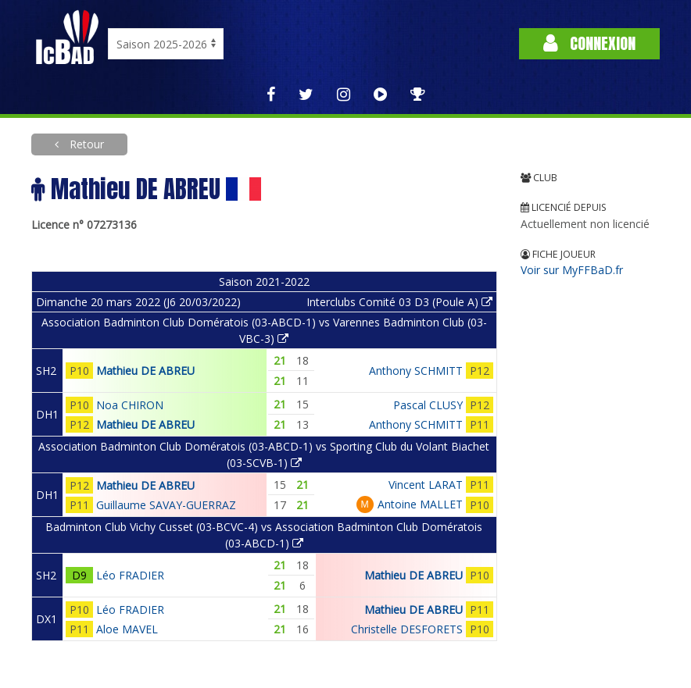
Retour (85, 144)
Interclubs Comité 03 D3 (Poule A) (399, 301)
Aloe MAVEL (127, 629)
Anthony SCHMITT (416, 370)
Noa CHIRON (129, 404)
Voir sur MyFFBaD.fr (572, 269)
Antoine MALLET (420, 504)
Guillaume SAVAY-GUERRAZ (166, 504)
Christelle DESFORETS (407, 629)
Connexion (589, 43)
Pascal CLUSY (428, 404)
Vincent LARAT (425, 484)
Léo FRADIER (130, 575)
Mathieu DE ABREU (145, 370)
